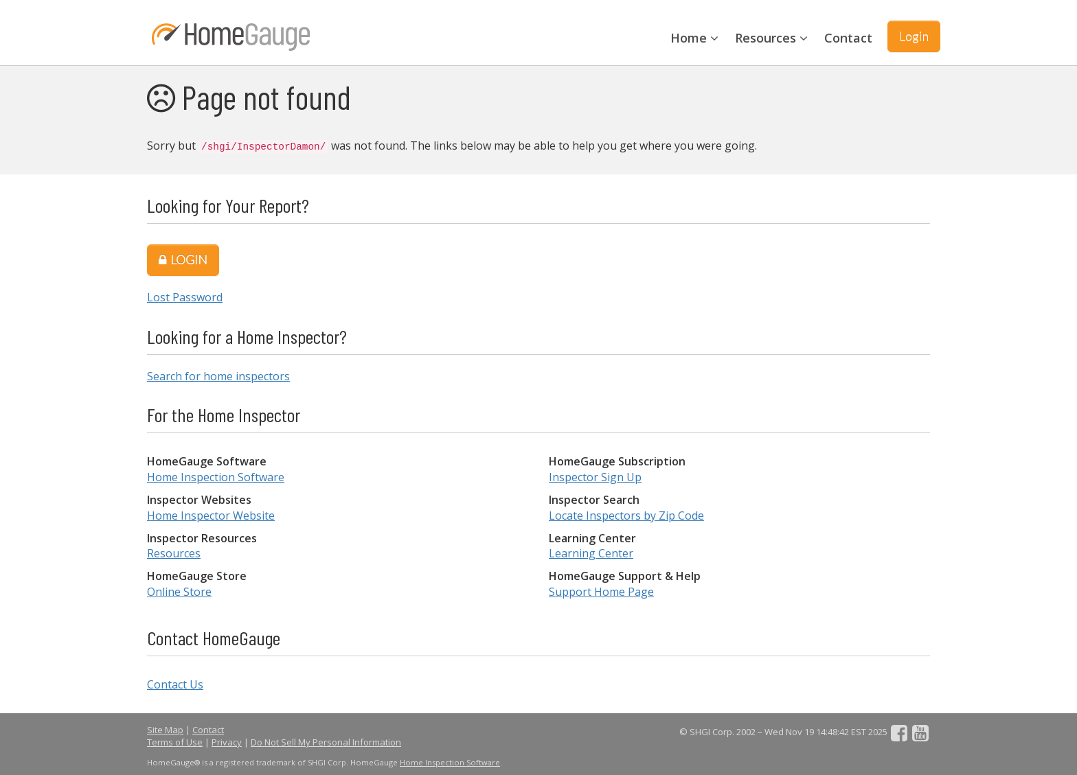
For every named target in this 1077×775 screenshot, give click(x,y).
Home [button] (694, 38)
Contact (848, 38)
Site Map (165, 730)
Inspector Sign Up (595, 477)
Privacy (227, 742)
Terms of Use (175, 742)
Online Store (179, 591)
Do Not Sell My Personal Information (326, 742)
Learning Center (591, 553)
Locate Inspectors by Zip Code (626, 515)
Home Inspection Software (215, 477)
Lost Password (185, 297)
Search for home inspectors (218, 376)
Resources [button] (771, 38)
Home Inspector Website (211, 515)
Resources (174, 553)
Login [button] (914, 35)
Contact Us (175, 684)
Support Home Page (601, 591)
